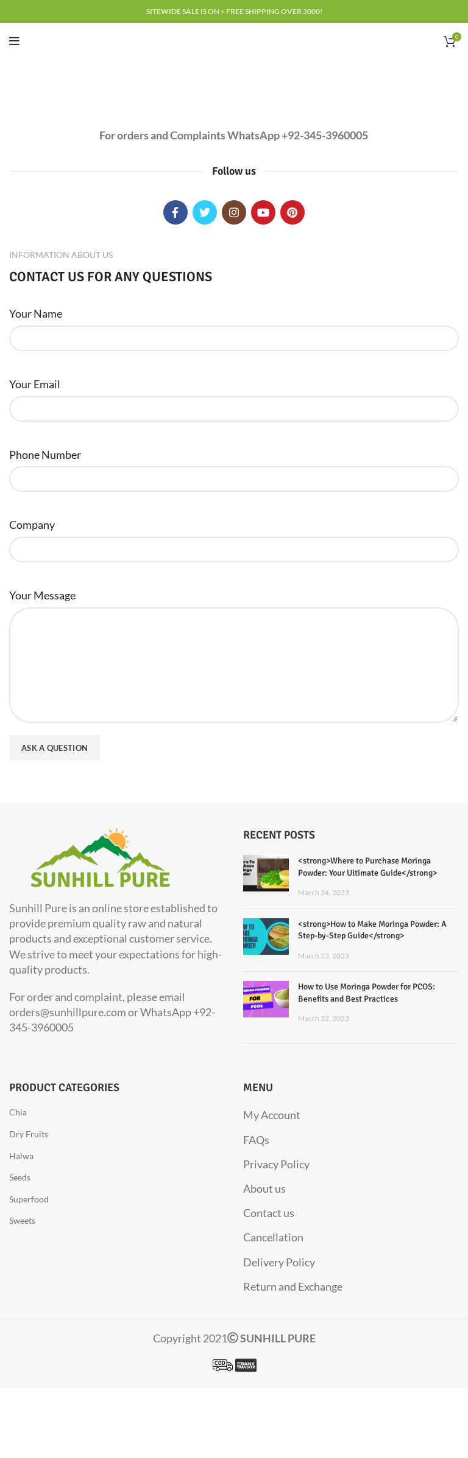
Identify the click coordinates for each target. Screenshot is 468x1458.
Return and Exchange (292, 1286)
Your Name (35, 313)
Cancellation (273, 1237)
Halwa (21, 1156)
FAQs (256, 1139)
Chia (18, 1112)
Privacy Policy (276, 1164)
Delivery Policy (279, 1262)
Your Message (42, 595)
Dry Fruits (28, 1134)
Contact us (268, 1212)
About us (264, 1188)
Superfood (29, 1199)
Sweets (22, 1220)
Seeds (19, 1177)
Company (32, 524)
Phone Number (45, 454)
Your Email (34, 384)
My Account (271, 1114)
